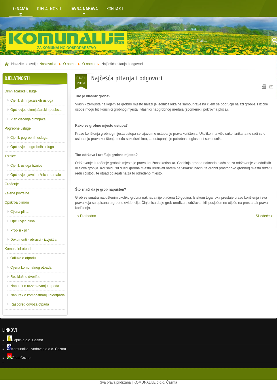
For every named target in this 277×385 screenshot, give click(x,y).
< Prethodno (86, 216)
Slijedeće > (264, 216)
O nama (69, 64)
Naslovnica (47, 64)
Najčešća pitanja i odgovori (126, 78)
